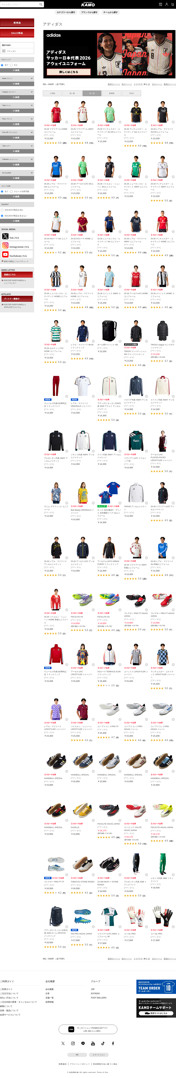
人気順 (52, 93)
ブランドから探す (89, 12)
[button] (107, 75)
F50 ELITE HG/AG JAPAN (108, 824)
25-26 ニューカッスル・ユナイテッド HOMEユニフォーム (56, 296)
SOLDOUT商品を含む (14, 210)
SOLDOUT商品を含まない (16, 216)
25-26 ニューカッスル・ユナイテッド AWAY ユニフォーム (136, 187)
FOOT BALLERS (98, 998)
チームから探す (110, 12)
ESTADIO (95, 993)
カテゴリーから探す (66, 12)
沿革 (47, 993)
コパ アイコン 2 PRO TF (108, 726)
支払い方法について (9, 998)
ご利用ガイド (6, 989)
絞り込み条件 (6, 173)
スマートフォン (99, 1055)
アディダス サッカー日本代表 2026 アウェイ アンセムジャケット (109, 406)
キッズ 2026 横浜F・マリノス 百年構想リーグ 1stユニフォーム (109, 513)
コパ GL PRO (130, 934)
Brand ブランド (7, 78)
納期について (6, 1006)
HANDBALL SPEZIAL (53, 778)
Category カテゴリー (9, 92)
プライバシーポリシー (80, 1064)
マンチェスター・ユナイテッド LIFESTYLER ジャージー (163, 674)
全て (7, 65)
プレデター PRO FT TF (54, 882)
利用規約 (63, 1064)
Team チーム (6, 105)
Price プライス (7, 119)
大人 (16, 65)
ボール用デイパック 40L (107, 345)
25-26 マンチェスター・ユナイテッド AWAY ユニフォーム (162, 187)
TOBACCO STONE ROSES (82, 882)
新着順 (111, 93)
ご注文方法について (9, 993)
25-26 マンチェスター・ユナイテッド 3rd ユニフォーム (135, 132)
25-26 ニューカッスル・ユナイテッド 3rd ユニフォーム (108, 241)
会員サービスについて (10, 1015)
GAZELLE (75, 827)
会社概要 (49, 989)
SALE (131, 93)
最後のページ (170, 84)
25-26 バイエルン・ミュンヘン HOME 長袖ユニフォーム (56, 620)
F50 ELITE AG (103, 617)
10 (149, 84)
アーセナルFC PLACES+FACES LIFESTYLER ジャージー (161, 457)
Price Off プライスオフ (9, 132)
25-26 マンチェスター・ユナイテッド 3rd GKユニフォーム (109, 132)
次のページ (157, 84)
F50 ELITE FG (77, 617)
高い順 (72, 93)
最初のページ (114, 84)
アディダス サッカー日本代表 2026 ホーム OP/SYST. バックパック (56, 933)
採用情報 (49, 1002)
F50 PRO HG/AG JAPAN (81, 934)
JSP (93, 989)
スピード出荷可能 (21, 191)
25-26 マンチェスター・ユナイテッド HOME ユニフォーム (163, 241)
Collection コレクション (10, 159)
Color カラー (6, 146)
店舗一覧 (49, 998)
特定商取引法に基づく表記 (105, 1064)
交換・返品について (9, 1010)
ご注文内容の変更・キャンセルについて (18, 1002)
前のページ (127, 84)
